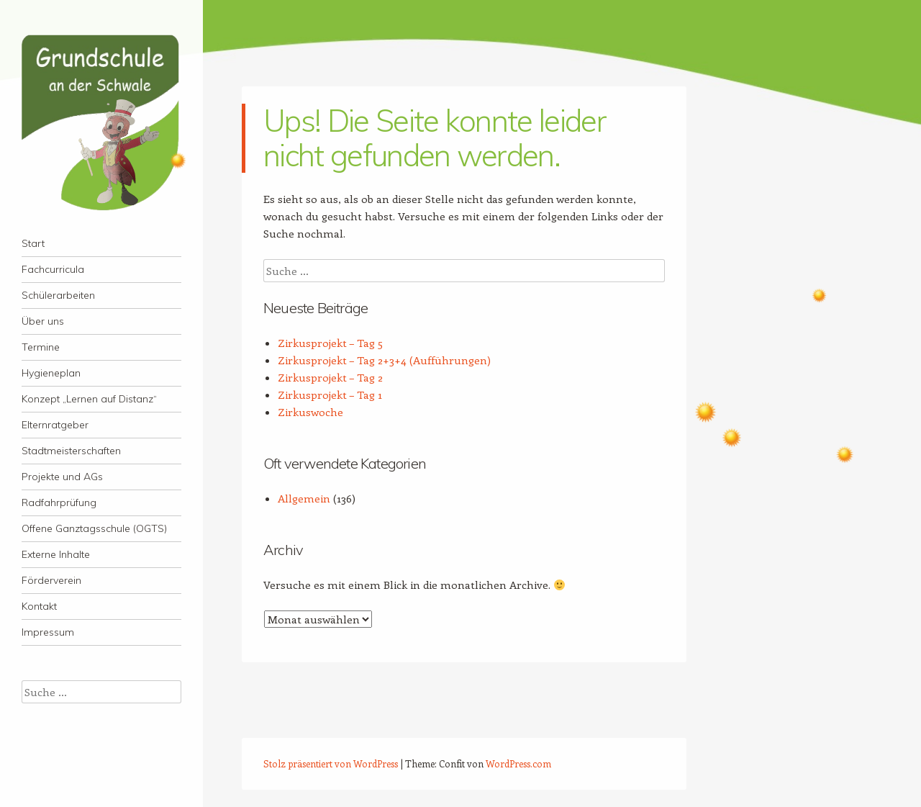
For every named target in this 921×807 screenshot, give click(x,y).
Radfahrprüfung (59, 502)
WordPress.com (518, 763)
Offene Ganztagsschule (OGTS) (94, 528)
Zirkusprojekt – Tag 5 (330, 342)
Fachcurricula (53, 269)
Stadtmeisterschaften (71, 450)
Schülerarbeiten (58, 295)
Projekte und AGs (62, 476)
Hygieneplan (51, 372)
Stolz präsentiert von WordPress (330, 763)
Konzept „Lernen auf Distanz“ (89, 398)
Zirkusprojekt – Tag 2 (330, 377)
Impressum (48, 632)
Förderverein (51, 580)
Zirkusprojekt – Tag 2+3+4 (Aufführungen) (384, 360)
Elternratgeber (55, 424)
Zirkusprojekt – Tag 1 (330, 394)
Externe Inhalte (56, 554)
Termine (41, 347)
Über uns (43, 321)
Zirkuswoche (310, 412)
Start (33, 243)
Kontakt (39, 606)
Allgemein (304, 498)
